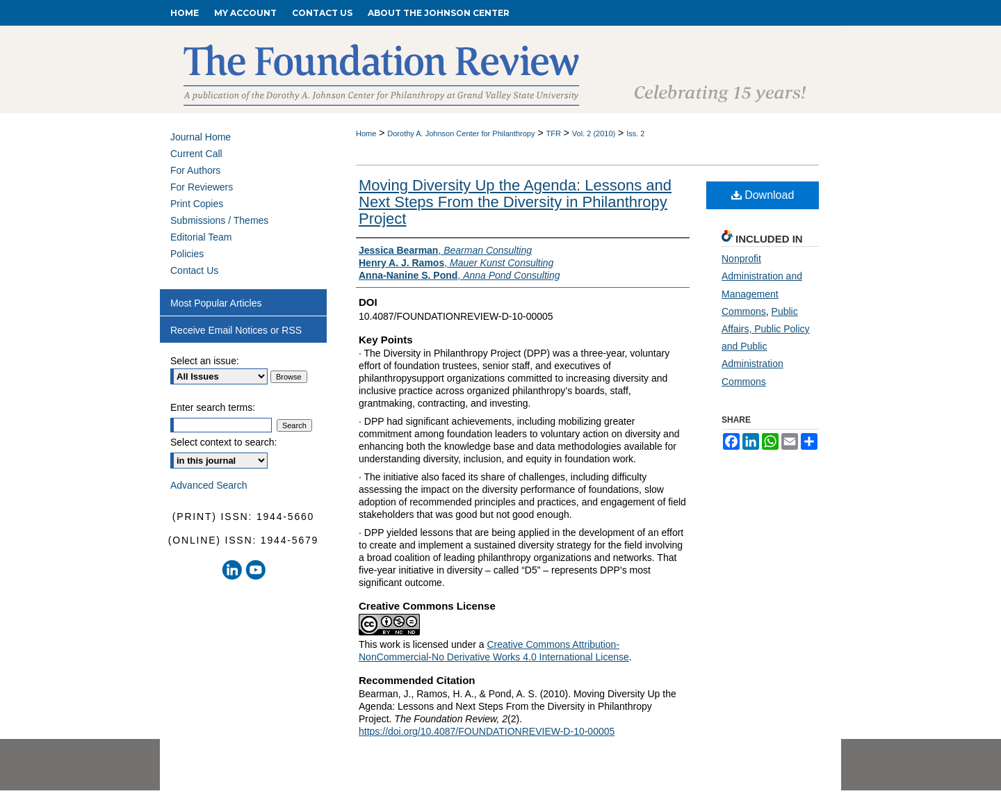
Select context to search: (223, 442)
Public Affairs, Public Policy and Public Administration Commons (766, 346)
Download (763, 195)
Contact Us (194, 270)
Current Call (196, 153)
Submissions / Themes (219, 220)
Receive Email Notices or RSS (236, 330)
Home (366, 133)
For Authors (195, 170)
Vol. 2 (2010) (593, 133)
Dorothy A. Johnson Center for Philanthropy (461, 133)
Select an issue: (204, 360)
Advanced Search (208, 485)
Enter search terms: (212, 407)
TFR (553, 133)
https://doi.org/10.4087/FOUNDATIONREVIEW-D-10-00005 (487, 731)
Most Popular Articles (216, 303)
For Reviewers (201, 187)
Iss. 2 (635, 133)
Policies (187, 253)
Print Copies (196, 203)
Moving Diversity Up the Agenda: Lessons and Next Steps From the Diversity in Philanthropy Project (515, 202)
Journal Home (200, 137)
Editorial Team (200, 237)
